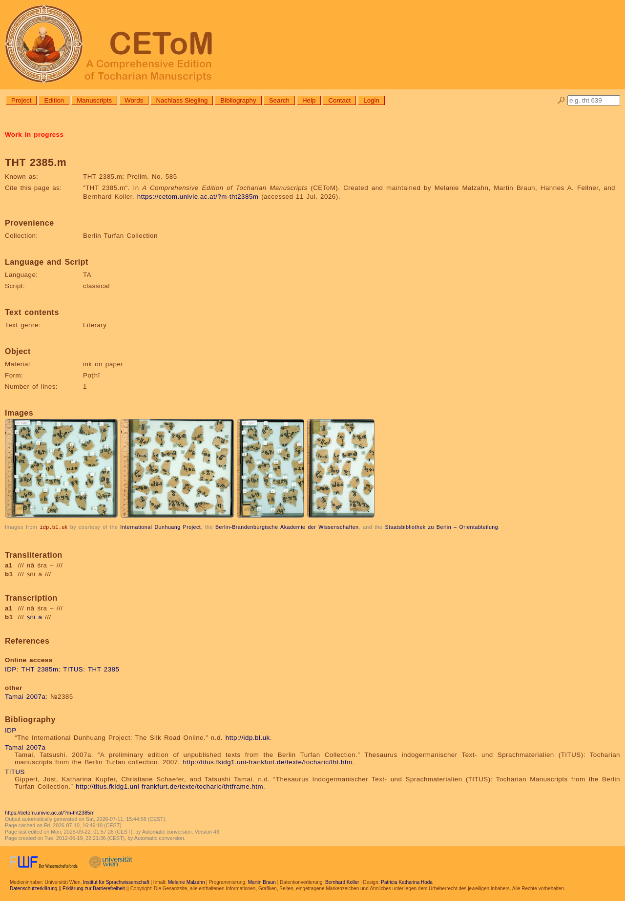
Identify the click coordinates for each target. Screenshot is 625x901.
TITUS (73, 668)
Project (21, 100)
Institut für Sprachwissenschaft (116, 881)
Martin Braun (262, 881)
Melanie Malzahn (186, 881)
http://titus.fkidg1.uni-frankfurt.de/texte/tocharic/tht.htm (267, 761)
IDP (11, 668)
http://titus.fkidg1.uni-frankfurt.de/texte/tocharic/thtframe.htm (169, 786)
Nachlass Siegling (182, 100)
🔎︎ (561, 100)
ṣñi (31, 616)
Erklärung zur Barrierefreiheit (93, 888)
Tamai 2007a (25, 696)
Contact (339, 100)
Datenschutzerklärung (33, 888)
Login (371, 100)
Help (308, 100)
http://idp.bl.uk (248, 737)
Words (134, 100)
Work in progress (34, 134)
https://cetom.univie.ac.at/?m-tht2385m (198, 196)
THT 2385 (104, 668)
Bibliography (238, 100)
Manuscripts (94, 100)
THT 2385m (39, 668)
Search (279, 100)
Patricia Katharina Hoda (407, 881)
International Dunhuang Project (160, 527)
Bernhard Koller (342, 881)
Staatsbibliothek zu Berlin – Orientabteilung (441, 527)
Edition (54, 100)
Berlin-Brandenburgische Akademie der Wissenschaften (287, 527)
